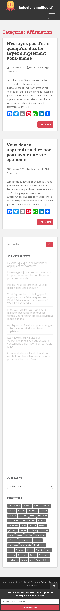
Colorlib (44, 582)
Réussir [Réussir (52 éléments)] (30, 550)
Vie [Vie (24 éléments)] (31, 560)
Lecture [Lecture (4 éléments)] (44, 530)
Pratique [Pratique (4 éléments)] (38, 540)
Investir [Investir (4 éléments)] (42, 525)
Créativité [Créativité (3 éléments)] (23, 515)
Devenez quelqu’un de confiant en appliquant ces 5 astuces (27, 264)
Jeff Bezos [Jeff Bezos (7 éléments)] (12, 530)
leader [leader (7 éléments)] (23, 530)
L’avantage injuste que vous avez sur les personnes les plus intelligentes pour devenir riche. (29, 275)
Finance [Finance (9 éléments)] (41, 520)
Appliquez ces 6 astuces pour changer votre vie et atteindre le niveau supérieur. (29, 328)
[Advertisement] (31, 420)
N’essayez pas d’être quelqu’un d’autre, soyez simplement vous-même (28, 50)
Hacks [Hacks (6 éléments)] (23, 525)
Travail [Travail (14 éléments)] (24, 560)
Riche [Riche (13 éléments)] (10, 550)
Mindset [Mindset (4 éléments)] (29, 535)
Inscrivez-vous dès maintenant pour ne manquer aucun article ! (30, 594)
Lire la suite (45, 124)
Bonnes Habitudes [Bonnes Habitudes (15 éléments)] (42, 505)
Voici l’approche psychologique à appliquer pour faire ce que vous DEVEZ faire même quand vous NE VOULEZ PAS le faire (27, 298)
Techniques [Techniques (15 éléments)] (44, 555)
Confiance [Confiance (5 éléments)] (32, 510)
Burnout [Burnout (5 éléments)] (21, 510)
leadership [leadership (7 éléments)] (34, 530)
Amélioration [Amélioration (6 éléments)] (14, 505)
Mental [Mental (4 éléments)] (20, 535)
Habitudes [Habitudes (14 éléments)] (13, 525)
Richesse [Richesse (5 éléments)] (20, 550)
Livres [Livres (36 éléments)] (11, 535)
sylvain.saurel (36, 67)
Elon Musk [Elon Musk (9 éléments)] (42, 515)
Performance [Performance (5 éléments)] (25, 540)
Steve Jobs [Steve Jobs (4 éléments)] (22, 555)
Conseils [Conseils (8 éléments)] (12, 515)
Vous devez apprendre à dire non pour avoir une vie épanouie (29, 152)
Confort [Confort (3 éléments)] (43, 510)
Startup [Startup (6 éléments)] (11, 555)
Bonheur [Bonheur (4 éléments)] (27, 505)
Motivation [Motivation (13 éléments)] (40, 535)
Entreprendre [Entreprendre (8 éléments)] (14, 520)
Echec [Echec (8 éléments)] (32, 515)
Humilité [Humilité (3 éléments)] (32, 525)
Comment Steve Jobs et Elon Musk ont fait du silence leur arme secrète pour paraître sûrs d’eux (28, 356)
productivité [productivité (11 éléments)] (25, 545)
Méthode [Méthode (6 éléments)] (12, 540)
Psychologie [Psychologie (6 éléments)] (39, 545)
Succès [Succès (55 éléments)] (33, 555)
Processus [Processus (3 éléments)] (13, 545)
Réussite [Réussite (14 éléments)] (39, 550)
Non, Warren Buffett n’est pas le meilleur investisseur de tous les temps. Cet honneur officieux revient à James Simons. (30, 314)
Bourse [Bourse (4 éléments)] (11, 510)
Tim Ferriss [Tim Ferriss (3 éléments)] (13, 560)
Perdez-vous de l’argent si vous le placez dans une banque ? (27, 286)
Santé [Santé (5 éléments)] (48, 550)
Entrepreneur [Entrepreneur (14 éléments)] (29, 520)
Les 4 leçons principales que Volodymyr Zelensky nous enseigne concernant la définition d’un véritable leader (29, 342)
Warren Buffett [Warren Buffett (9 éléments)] (42, 560)
